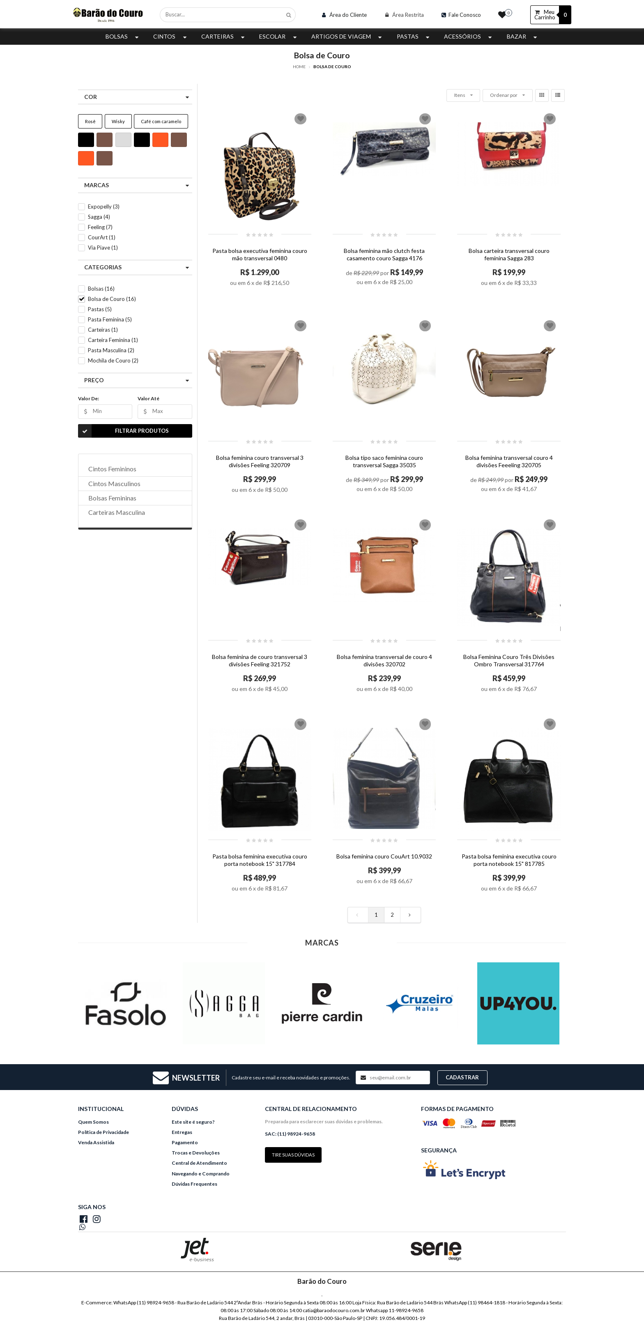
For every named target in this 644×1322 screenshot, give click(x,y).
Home (299, 66)
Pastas (414, 36)
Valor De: (88, 398)
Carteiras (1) (103, 329)
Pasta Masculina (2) (111, 350)
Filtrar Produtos (123, 431)
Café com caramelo (161, 121)
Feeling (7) (100, 227)
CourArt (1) (101, 237)
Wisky (118, 121)
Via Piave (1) (103, 247)
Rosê (90, 121)
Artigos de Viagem (347, 36)
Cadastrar (462, 1077)
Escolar (278, 36)
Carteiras (223, 36)
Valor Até (148, 398)
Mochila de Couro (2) (113, 360)
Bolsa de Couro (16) (112, 299)
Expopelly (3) (104, 206)
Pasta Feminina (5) (110, 319)
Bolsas (123, 36)
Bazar (523, 36)
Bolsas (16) (101, 288)
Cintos (170, 36)
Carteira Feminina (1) (113, 340)
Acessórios (469, 36)
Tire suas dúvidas (293, 1154)
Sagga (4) (99, 216)
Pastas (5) (100, 309)
